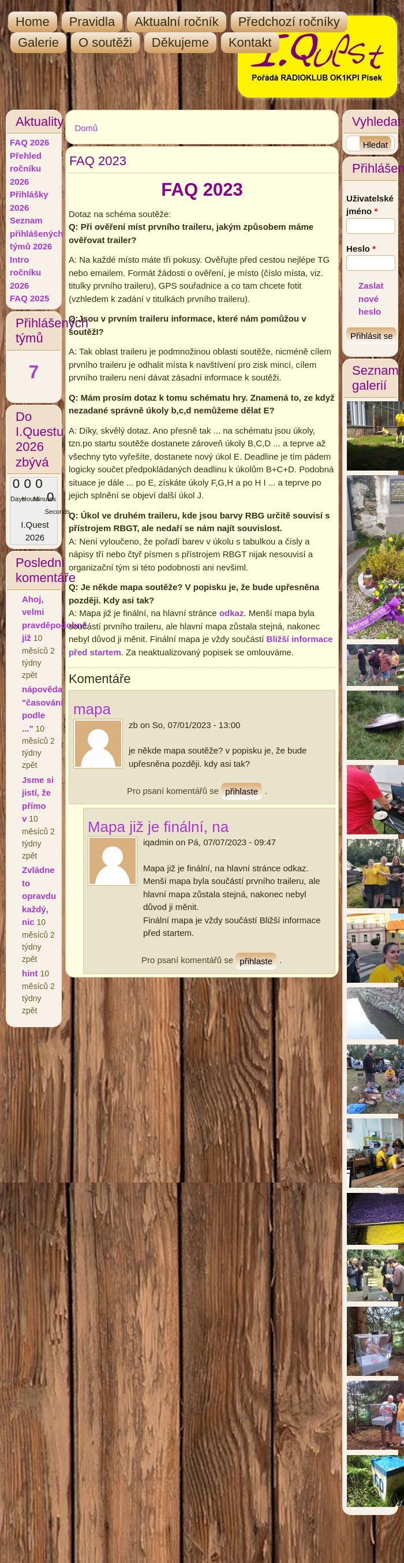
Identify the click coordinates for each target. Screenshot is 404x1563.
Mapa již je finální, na (158, 826)
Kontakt (250, 42)
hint (30, 973)
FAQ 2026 (29, 142)
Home (33, 21)
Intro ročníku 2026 (25, 272)
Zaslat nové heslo (370, 298)
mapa (92, 709)
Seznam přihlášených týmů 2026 (36, 233)
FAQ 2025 (29, 298)
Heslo (361, 248)
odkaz (231, 613)
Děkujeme (180, 42)
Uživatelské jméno (370, 205)
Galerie (38, 42)
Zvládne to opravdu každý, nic (39, 896)
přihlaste (241, 791)
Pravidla (92, 21)
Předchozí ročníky (289, 21)
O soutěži (105, 42)
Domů (86, 128)
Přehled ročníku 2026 (26, 168)
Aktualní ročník (176, 21)
